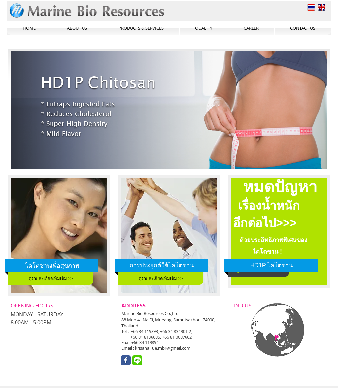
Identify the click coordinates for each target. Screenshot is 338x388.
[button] (169, 110)
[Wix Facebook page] (126, 360)
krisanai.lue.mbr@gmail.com (162, 348)
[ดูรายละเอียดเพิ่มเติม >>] (50, 278)
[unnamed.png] (137, 360)
